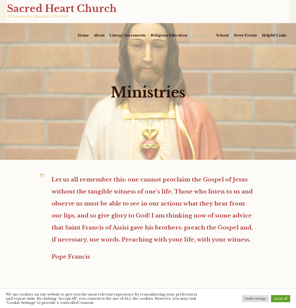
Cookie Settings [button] (255, 299)
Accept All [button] (280, 299)
